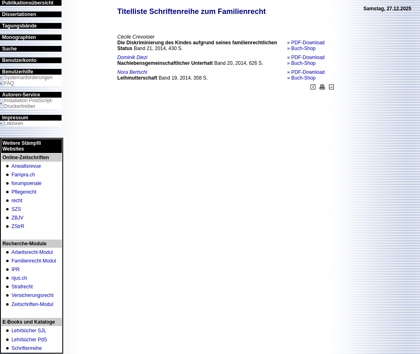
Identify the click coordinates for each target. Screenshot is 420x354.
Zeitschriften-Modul (32, 304)
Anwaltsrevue (26, 166)
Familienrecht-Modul (33, 261)
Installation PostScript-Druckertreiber (28, 103)
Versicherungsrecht (32, 295)
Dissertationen (19, 14)
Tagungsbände (19, 26)
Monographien (19, 37)
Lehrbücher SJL (28, 330)
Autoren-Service (21, 95)
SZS (16, 209)
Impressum (15, 118)
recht (17, 200)
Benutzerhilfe (17, 72)
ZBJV (17, 218)
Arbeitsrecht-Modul (32, 252)
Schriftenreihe (26, 348)
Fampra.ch (23, 175)
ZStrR (17, 226)
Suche (9, 49)
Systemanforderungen (28, 77)
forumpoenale (26, 183)
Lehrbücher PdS (29, 340)
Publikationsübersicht (27, 3)
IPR (15, 269)
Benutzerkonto (19, 60)
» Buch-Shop (301, 48)
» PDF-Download (305, 43)
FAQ (9, 83)
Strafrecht (22, 287)
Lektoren (13, 123)
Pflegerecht (24, 192)
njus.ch (19, 278)
